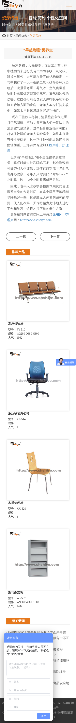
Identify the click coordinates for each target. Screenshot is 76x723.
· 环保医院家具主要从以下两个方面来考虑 (36, 632)
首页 (10, 35)
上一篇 (21, 236)
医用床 (54, 145)
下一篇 (55, 236)
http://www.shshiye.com (35, 220)
